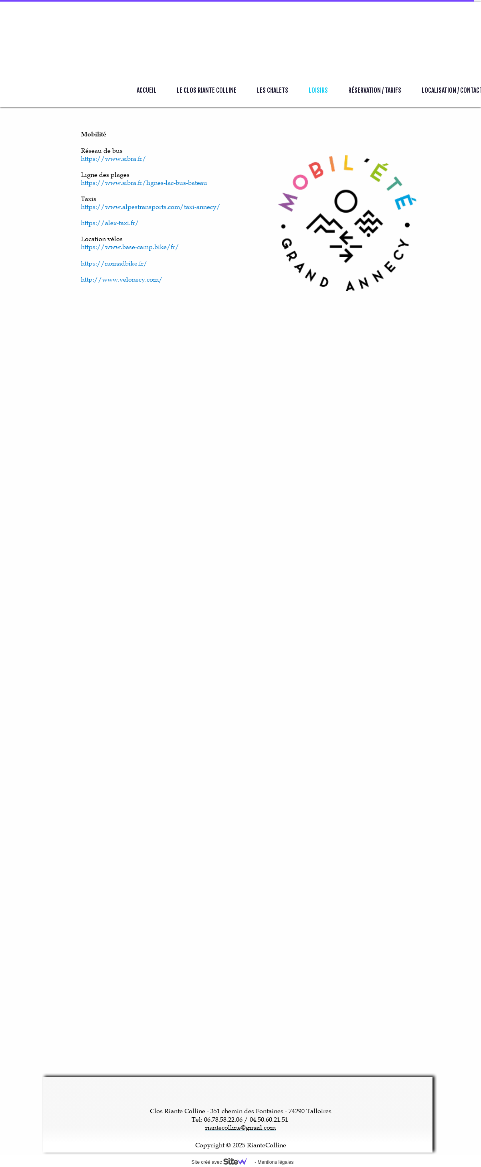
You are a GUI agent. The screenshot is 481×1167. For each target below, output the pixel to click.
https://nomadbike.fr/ (114, 263)
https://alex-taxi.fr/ (110, 223)
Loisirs (318, 90)
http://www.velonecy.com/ (122, 279)
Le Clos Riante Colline (206, 90)
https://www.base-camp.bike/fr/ (130, 247)
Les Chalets (272, 90)
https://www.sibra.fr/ (113, 158)
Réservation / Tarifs (374, 90)
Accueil (146, 90)
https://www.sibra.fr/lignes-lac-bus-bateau (144, 183)
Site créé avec (222, 1162)
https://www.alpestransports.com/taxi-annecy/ (150, 207)
